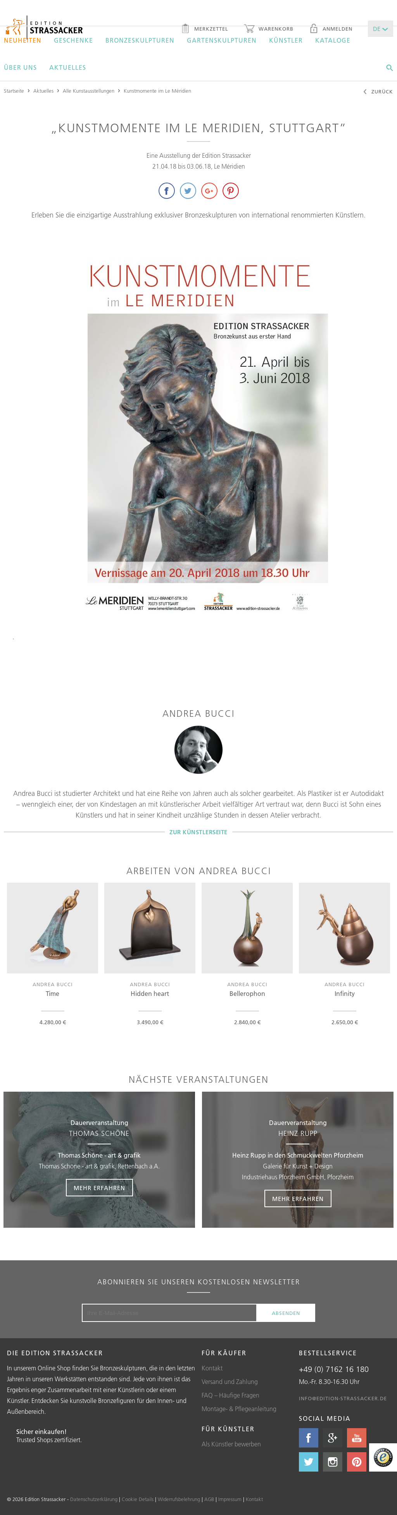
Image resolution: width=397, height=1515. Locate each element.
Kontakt (212, 1368)
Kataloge (332, 40)
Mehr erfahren (99, 1188)
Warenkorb (268, 29)
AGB (209, 1499)
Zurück (377, 92)
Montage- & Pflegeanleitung (239, 1409)
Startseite (14, 91)
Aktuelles (67, 67)
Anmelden (330, 29)
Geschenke (73, 40)
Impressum (230, 1499)
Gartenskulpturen (222, 40)
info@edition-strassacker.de (343, 1398)
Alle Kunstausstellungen (88, 91)
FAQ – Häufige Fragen (230, 1395)
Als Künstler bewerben (231, 1444)
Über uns (20, 67)
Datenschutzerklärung (93, 1499)
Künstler (286, 40)
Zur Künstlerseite (198, 831)
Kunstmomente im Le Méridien (157, 91)
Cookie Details (138, 1499)
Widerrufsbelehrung (179, 1499)
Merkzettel (204, 29)
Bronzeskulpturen (139, 40)
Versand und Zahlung (230, 1382)
